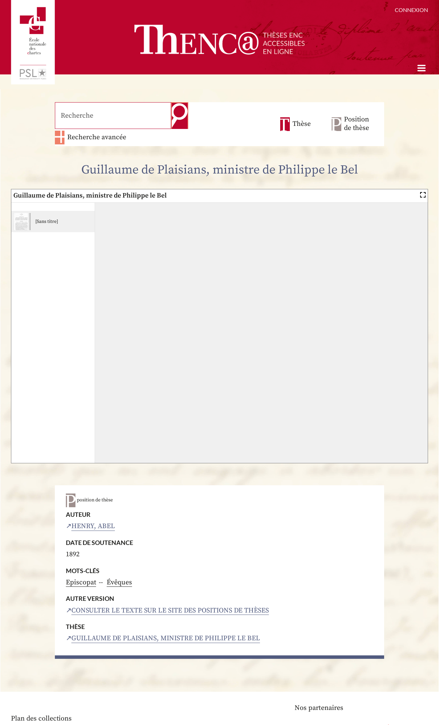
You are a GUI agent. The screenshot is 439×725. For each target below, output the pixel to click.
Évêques (119, 565)
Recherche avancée (232, 115)
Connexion (411, 10)
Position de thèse (356, 115)
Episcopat (81, 565)
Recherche (176, 115)
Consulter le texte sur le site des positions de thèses (170, 593)
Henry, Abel (93, 509)
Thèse (302, 115)
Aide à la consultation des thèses (61, 712)
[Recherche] (111, 115)
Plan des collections (41, 701)
